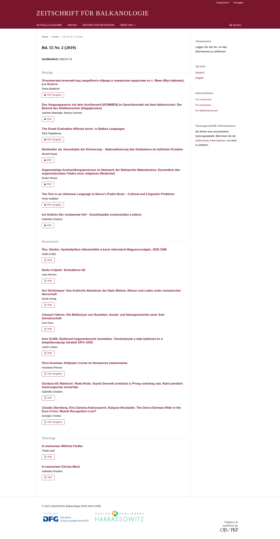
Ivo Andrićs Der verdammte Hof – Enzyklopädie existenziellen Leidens (91, 214)
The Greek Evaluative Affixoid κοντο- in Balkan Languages (83, 129)
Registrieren (222, 2)
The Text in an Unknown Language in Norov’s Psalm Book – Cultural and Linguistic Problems (108, 194)
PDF (47, 119)
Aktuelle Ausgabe (49, 25)
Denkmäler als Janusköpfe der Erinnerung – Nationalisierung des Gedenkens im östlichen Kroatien (112, 149)
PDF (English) (51, 94)
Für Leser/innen (203, 99)
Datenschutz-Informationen (210, 140)
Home (45, 36)
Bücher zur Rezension (98, 25)
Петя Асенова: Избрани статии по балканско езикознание (84, 363)
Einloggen (238, 2)
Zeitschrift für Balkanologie (92, 13)
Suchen (235, 25)
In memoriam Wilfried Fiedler (62, 446)
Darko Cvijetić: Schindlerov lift (63, 270)
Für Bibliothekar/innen (206, 110)
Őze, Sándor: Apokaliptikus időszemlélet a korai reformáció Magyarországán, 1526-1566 (104, 249)
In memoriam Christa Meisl (61, 466)
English (199, 78)
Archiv (72, 25)
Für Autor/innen (203, 105)
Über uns (127, 25)
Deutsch (199, 72)
